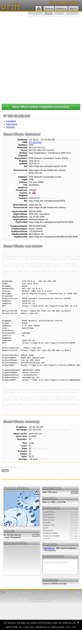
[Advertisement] (41, 59)
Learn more (71, 627)
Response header (60, 561)
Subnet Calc (60, 545)
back (6, 496)
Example (59, 14)
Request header (60, 558)
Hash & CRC (60, 550)
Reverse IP (60, 555)
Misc (72, 8)
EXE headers (60, 542)
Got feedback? (60, 592)
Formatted (11, 121)
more (35, 560)
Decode (60, 547)
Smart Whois (35, 14)
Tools (48, 8)
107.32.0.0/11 (35, 142)
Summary (10, 127)
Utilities (60, 8)
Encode (60, 563)
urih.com (9, 617)
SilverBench (60, 539)
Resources (72, 14)
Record (48, 14)
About (77, 617)
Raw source (11, 124)
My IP (60, 553)
